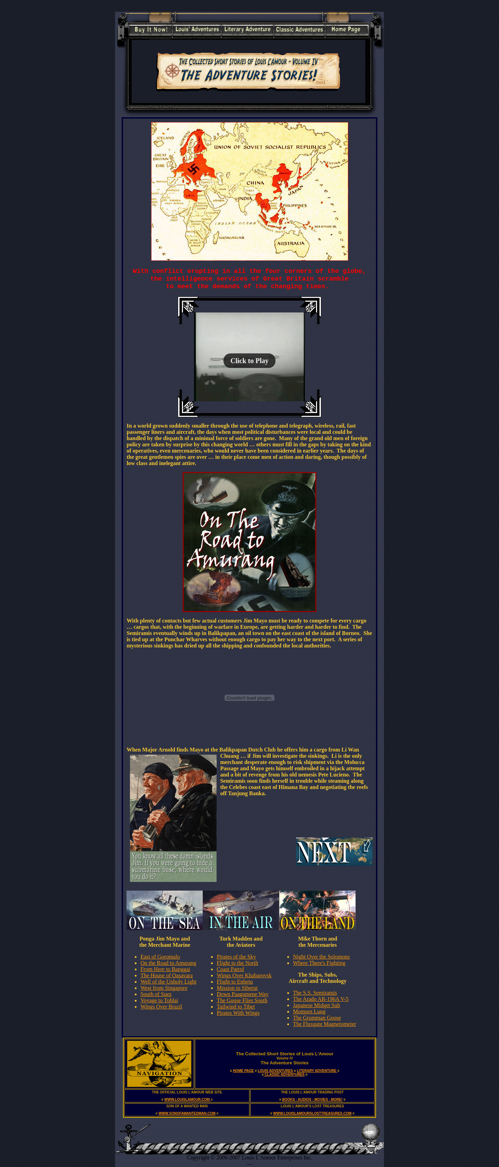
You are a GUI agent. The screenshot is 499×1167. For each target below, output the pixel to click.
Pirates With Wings (238, 1013)
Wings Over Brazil (161, 1007)
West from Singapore (163, 988)
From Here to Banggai (165, 969)
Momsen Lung (309, 1011)
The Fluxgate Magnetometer (324, 1024)
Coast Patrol (230, 969)
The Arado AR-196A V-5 (320, 999)
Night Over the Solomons (321, 957)
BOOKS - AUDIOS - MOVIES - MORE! (312, 1099)
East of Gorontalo (160, 957)
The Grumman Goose (317, 1018)
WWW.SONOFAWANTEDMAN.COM (186, 1113)
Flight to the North (237, 963)
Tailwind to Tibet (236, 1007)
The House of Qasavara (166, 975)
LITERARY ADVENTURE (317, 1071)
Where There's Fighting (319, 963)
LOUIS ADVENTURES (275, 1071)
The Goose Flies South (242, 1000)
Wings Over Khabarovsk (244, 975)
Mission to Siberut (237, 988)
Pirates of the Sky (236, 957)
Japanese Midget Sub (316, 1005)
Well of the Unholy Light (168, 982)
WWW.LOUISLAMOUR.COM (187, 1099)
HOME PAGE (243, 1071)
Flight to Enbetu (235, 982)
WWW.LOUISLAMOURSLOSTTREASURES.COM (312, 1113)
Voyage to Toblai (159, 1000)
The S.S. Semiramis (315, 993)
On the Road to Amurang (168, 963)
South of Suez (156, 994)
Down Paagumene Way (243, 994)
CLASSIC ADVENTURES (284, 1074)
